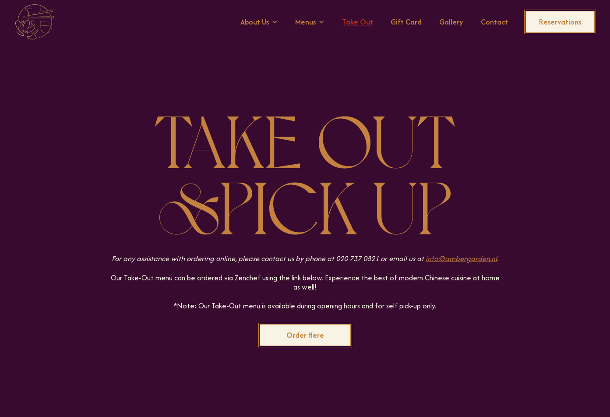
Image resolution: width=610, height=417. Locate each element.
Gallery (451, 22)
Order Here (305, 335)
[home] (34, 21)
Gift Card (406, 22)
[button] (259, 22)
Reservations (560, 22)
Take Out (357, 22)
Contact (494, 22)
